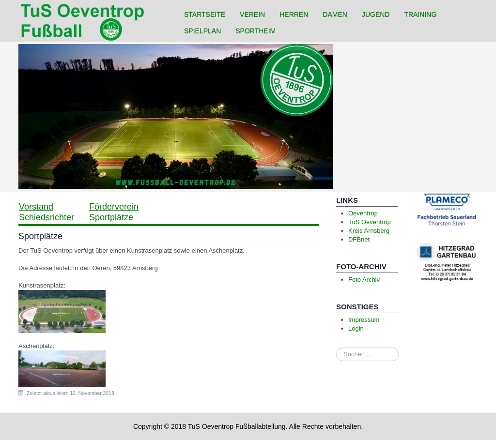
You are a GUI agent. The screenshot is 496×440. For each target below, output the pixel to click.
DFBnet (359, 239)
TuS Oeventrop (369, 222)
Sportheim (255, 31)
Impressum (363, 319)
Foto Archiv (364, 279)
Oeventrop (363, 213)
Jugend (376, 14)
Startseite (204, 14)
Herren (293, 14)
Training (420, 14)
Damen (335, 14)
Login (356, 328)
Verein (252, 14)
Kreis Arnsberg (368, 230)
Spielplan (202, 31)
